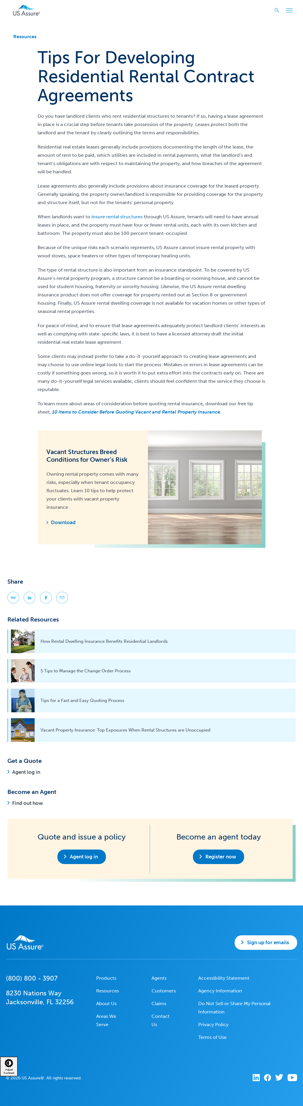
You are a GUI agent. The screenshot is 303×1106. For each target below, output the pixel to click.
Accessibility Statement (223, 978)
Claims (159, 1003)
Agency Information (220, 991)
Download (63, 522)
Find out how (27, 803)
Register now (220, 857)
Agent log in (26, 772)
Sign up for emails (268, 942)
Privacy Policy (213, 1024)
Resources (24, 36)
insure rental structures (117, 216)
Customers (164, 991)
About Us (106, 1003)
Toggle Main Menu (288, 11)
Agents (159, 978)
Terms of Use (212, 1037)
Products (106, 978)
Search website (275, 10)
